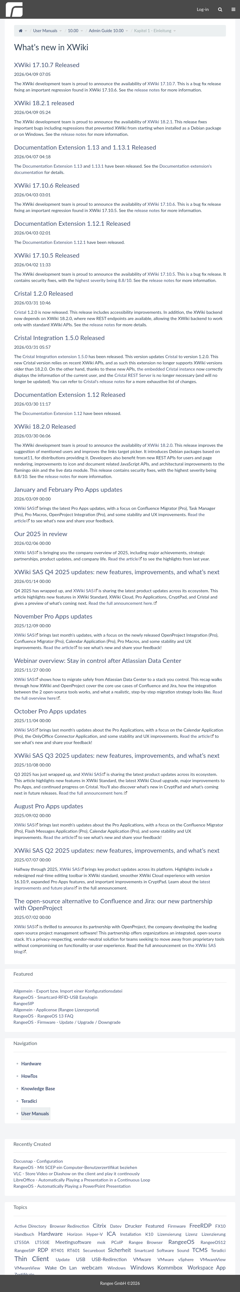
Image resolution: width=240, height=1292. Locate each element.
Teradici (218, 1250)
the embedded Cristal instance (166, 369)
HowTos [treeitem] (29, 1076)
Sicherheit (119, 1250)
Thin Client (31, 1258)
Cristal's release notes (104, 381)
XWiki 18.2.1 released (44, 102)
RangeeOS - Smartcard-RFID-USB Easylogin (55, 997)
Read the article (123, 558)
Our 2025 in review (40, 533)
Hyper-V (95, 1234)
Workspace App (207, 1267)
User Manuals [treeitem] (35, 1113)
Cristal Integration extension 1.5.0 (55, 356)
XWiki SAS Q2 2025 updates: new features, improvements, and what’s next (117, 850)
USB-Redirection (109, 1259)
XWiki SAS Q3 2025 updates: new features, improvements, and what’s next (117, 755)
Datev (115, 1226)
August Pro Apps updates (48, 806)
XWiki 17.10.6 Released (46, 185)
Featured (154, 1226)
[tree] (120, 1089)
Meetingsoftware (73, 1242)
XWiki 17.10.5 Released (46, 255)
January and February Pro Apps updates (68, 489)
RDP (43, 1250)
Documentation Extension (47, 166)
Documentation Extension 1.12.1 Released (72, 223)
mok (101, 1242)
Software (165, 1250)
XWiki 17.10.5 (161, 274)
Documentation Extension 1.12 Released (69, 394)
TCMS (200, 1249)
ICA (111, 1233)
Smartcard (144, 1250)
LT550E (42, 1242)
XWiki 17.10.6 (161, 204)
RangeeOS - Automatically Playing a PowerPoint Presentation (72, 1186)
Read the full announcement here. (120, 603)
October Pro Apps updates (50, 711)
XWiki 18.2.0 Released (45, 426)
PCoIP (117, 1242)
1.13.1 (98, 166)
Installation (130, 1234)
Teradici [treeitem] (29, 1101)
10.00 (73, 30)
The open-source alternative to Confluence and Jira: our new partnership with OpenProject (113, 904)
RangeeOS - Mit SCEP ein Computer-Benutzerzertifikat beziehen (75, 1167)
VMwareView (213, 1259)
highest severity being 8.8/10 (103, 280)
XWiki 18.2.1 (160, 121)
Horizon (74, 1234)
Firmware (177, 1226)
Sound (183, 1250)
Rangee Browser (146, 1242)
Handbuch (24, 1234)
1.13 (77, 166)
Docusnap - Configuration (38, 1161)
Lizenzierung (214, 1234)
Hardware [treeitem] (31, 1063)
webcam (92, 1267)
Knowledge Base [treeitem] (38, 1088)
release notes (147, 89)
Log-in (203, 9)
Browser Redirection (69, 1226)
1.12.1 (79, 242)
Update (63, 1259)
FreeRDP (200, 1225)
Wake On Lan (61, 1267)
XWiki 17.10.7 (161, 83)
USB (80, 1259)
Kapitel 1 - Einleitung (152, 30)
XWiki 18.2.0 (160, 445)
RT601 (73, 1250)
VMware (142, 1259)
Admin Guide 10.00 (106, 30)
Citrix (99, 1225)
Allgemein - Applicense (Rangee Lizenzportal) (56, 1009)
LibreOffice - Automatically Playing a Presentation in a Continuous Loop (81, 1179)
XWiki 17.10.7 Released (46, 64)
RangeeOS (181, 1241)
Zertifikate (24, 1274)
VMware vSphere (176, 1259)
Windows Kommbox (156, 1267)
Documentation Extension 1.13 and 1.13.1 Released (85, 147)
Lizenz (192, 1234)
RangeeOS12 (213, 1242)
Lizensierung (170, 1234)
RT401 (57, 1250)
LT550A (21, 1242)
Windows (117, 1267)
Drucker (133, 1226)
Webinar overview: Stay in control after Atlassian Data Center (97, 660)
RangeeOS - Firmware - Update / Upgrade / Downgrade (67, 1022)
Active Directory (30, 1226)
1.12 (77, 413)
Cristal (20, 312)
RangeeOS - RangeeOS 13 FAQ (43, 1015)
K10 (149, 1234)
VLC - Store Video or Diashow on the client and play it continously (76, 1173)
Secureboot (94, 1250)
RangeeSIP (23, 1003)
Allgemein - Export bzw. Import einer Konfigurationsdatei (67, 991)
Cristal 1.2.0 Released (43, 293)
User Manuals (45, 30)
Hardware (50, 1233)
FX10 (220, 1226)
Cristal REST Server (132, 375)
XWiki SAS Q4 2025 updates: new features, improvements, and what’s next (117, 571)
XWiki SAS (24, 508)
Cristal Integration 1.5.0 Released (59, 337)
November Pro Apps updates (53, 616)
